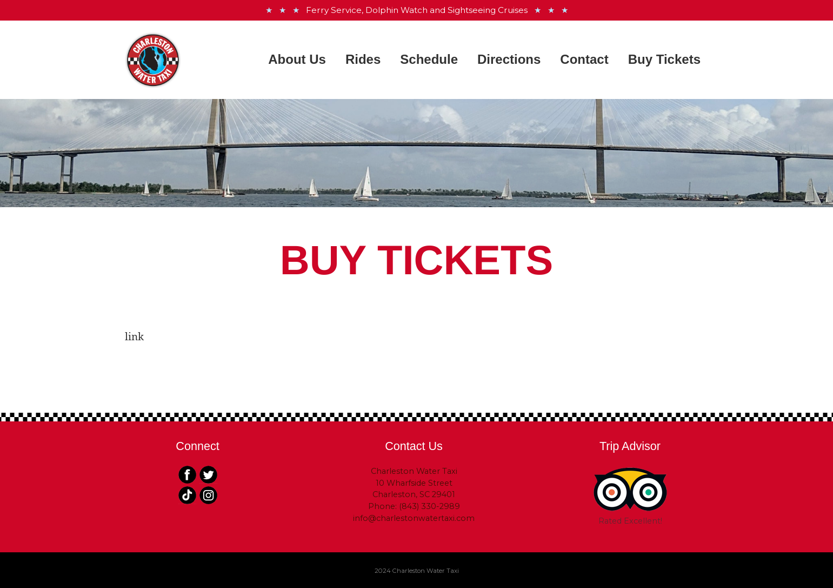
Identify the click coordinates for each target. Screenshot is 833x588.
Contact (584, 59)
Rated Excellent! (630, 521)
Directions (509, 59)
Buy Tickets (664, 59)
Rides (363, 59)
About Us (297, 59)
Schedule (429, 59)
